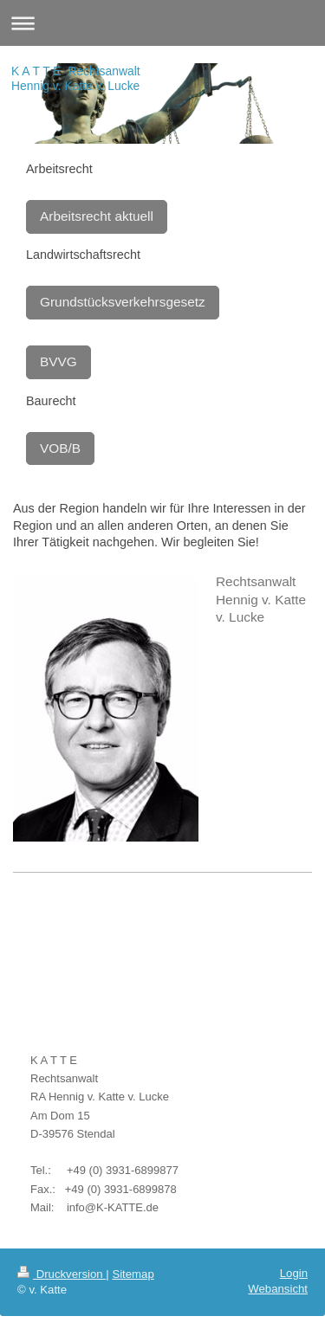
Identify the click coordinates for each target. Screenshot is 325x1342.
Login (294, 1273)
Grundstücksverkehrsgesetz (122, 301)
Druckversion (61, 1274)
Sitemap (132, 1274)
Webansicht (278, 1288)
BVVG (58, 361)
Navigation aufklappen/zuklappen (162, 23)
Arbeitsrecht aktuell (96, 216)
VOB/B (60, 448)
